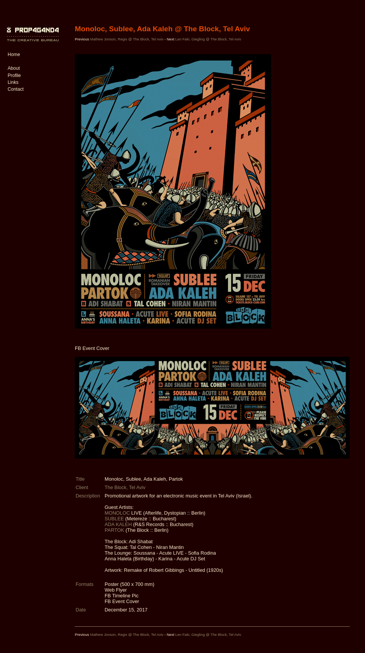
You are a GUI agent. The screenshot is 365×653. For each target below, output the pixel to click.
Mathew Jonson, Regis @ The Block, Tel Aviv (127, 39)
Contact (16, 89)
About (14, 68)
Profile (14, 75)
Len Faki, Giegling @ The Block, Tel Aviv (208, 39)
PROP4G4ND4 (31, 28)
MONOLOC (118, 513)
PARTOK (115, 530)
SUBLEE (115, 518)
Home (14, 54)
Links (13, 82)
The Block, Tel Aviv (125, 487)
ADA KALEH (119, 524)
